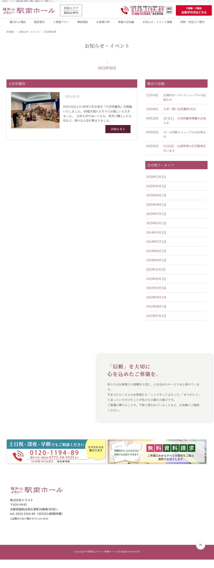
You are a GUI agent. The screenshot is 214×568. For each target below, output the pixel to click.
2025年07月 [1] (156, 216)
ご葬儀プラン (61, 23)
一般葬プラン (147, 504)
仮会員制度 (183, 493)
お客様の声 (103, 23)
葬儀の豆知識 (126, 23)
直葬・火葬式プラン (152, 493)
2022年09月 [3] (156, 300)
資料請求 (84, 521)
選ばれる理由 (18, 23)
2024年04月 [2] (156, 263)
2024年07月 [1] (156, 244)
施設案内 (39, 23)
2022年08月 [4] (156, 309)
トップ (83, 487)
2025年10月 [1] (156, 189)
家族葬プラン (147, 499)
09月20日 (152, 121)
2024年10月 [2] (156, 235)
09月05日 (152, 135)
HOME (10, 34)
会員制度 (181, 487)
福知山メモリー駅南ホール (99, 504)
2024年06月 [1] (156, 253)
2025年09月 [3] (156, 198)
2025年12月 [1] (156, 179)
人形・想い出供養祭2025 (179, 112)
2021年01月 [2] (156, 319)
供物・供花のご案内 (192, 23)
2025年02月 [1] (156, 226)
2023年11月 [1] (155, 272)
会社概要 (181, 516)
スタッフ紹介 (184, 521)
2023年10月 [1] (156, 281)
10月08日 (152, 112)
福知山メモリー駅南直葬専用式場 (103, 510)
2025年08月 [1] (156, 207)
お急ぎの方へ (87, 527)
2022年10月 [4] (156, 291)
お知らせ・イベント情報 (157, 23)
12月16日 (152, 98)
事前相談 (82, 23)
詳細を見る (118, 132)
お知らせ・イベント (29, 34)
